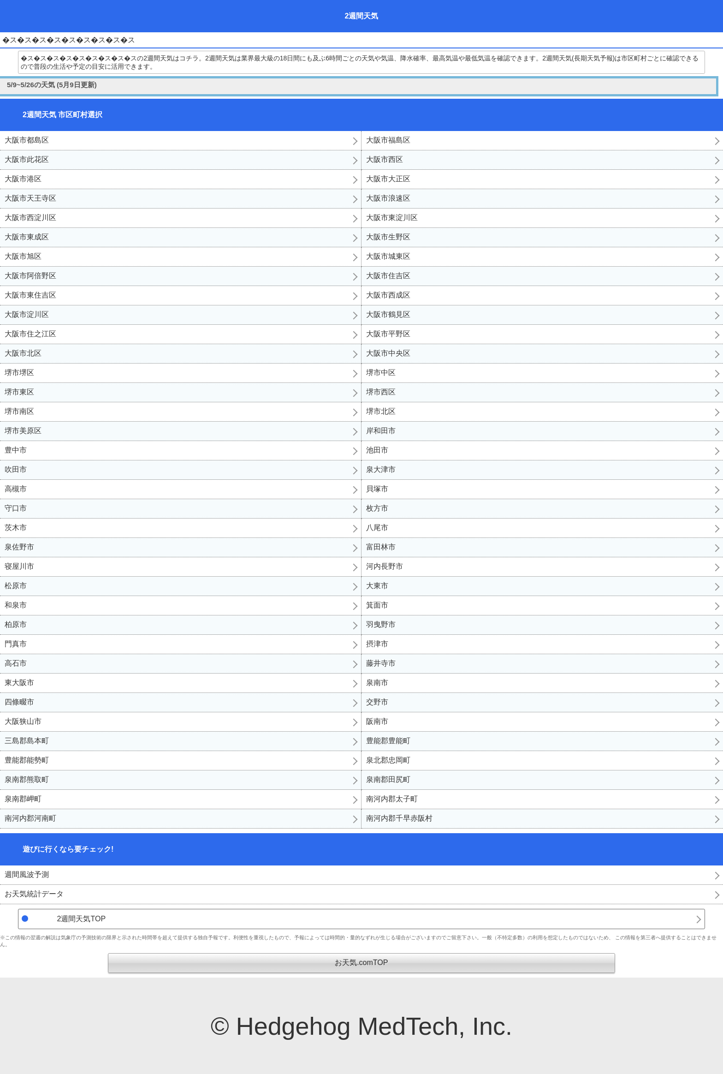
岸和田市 (381, 431)
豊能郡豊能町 (388, 741)
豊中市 (16, 450)
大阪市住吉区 (388, 276)
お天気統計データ (34, 894)
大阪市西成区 (388, 295)
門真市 (16, 644)
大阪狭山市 (23, 721)
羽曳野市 (381, 624)
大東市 (377, 586)
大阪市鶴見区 (388, 314)
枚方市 (377, 508)
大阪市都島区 (27, 140)
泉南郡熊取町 (27, 779)
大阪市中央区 (388, 353)
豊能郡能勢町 (27, 760)
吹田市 (16, 469)
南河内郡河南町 (30, 818)
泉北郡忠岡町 (388, 760)
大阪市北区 (23, 353)
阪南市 (377, 721)
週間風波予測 (27, 874)
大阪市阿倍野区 (30, 276)
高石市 (16, 663)
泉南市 (377, 682)
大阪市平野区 (388, 334)
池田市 (377, 450)
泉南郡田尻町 (388, 779)
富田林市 (381, 547)
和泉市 (16, 605)
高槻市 (16, 489)
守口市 (16, 508)
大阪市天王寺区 (30, 198)
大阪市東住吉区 (30, 295)
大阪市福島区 (388, 140)
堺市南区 (19, 411)
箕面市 (377, 605)
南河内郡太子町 (392, 799)
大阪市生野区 (388, 237)
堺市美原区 (23, 431)
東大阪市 (19, 682)
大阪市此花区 (27, 159)
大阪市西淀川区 (30, 217)
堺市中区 (381, 372)
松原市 (16, 586)
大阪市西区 (384, 159)
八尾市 (377, 527)
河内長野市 (384, 566)
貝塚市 (377, 489)
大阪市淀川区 (27, 314)
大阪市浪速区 (388, 198)
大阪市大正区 (388, 179)
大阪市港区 (23, 179)
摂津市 (377, 644)
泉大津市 (381, 469)
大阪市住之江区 (30, 334)
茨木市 (16, 527)
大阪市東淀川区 (392, 217)
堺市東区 (19, 392)
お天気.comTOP (361, 963)
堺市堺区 (19, 372)
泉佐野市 (19, 547)
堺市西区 (381, 392)
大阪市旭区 (23, 256)
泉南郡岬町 (23, 799)
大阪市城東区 (388, 256)
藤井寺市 (381, 663)
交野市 (377, 702)
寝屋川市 (19, 566)
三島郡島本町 (27, 741)
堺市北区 (381, 411)
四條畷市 (19, 702)
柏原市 (16, 624)
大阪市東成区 (27, 237)
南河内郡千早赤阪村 (399, 818)
